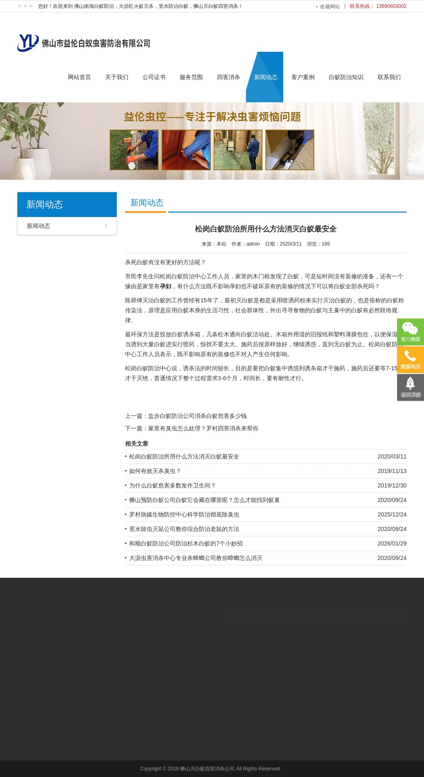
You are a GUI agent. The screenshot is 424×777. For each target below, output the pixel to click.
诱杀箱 (313, 368)
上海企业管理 (142, 655)
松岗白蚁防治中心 (183, 276)
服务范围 (191, 77)
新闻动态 (265, 77)
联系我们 (389, 77)
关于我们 (116, 77)
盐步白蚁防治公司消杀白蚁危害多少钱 (197, 416)
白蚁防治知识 (346, 77)
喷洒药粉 (294, 300)
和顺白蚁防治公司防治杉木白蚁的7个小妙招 (186, 543)
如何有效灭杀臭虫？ (155, 471)
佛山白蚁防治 (66, 655)
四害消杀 (228, 77)
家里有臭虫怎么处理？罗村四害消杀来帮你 (203, 428)
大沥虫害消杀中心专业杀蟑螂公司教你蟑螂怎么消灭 (196, 558)
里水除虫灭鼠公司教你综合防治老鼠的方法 (184, 529)
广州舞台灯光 (104, 655)
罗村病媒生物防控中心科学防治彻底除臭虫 (184, 514)
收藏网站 (330, 7)
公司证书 (154, 77)
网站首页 (79, 77)
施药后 (249, 344)
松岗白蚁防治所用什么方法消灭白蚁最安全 (184, 456)
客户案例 (303, 77)
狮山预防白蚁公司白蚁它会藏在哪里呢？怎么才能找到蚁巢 (204, 500)
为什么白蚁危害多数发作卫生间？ (172, 485)
